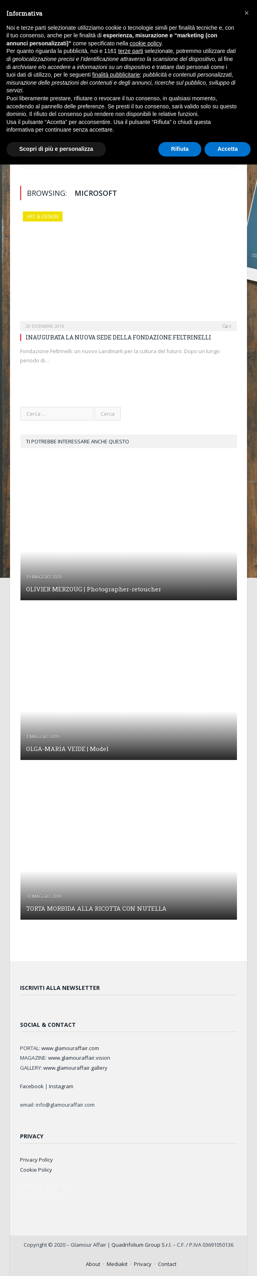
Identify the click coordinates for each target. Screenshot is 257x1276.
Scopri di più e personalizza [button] (56, 149)
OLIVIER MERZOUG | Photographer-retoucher (93, 589)
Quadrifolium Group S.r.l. (141, 1244)
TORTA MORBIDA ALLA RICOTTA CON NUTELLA (96, 908)
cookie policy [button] (145, 43)
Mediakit (117, 1264)
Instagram (61, 1086)
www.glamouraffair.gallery (75, 1067)
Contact (167, 1264)
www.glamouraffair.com (70, 1048)
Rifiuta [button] (180, 149)
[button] (246, 12)
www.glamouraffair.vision (79, 1057)
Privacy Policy (36, 1159)
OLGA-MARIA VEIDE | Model (67, 749)
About (93, 1264)
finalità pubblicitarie (116, 74)
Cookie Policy (36, 1169)
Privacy (143, 1264)
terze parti (130, 51)
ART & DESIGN (43, 216)
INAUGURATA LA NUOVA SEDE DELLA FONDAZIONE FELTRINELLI (118, 337)
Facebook (32, 1086)
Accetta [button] (227, 149)
